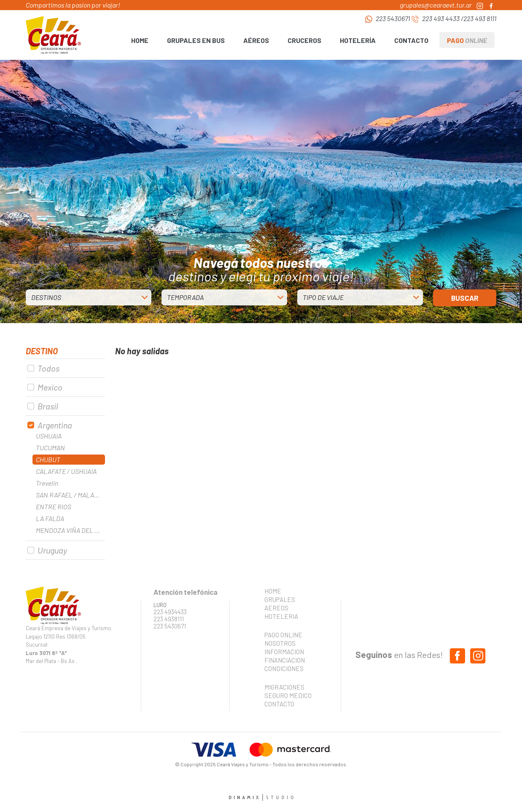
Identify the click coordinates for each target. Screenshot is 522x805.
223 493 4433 (441, 18)
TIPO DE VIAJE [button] (323, 297)
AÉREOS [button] (256, 40)
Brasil (48, 406)
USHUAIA (49, 436)
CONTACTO (411, 40)
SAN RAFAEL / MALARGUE (70, 495)
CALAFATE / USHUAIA (66, 471)
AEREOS (276, 608)
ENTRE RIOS (53, 507)
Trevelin (47, 483)
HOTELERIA (281, 616)
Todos (48, 368)
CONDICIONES (284, 668)
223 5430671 (393, 18)
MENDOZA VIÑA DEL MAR (70, 530)
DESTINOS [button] (46, 297)
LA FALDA (50, 518)
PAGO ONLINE (283, 635)
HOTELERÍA (358, 40)
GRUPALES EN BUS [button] (196, 40)
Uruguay (52, 550)
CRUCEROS (304, 40)
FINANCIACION (284, 660)
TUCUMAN (50, 448)
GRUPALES (279, 599)
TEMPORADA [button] (185, 297)
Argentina (55, 425)
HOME (139, 40)
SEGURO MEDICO (285, 695)
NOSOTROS (280, 643)
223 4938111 (168, 619)
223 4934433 (170, 612)
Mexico (50, 387)
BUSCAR (465, 298)
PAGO (467, 40)
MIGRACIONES (284, 687)
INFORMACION (284, 651)
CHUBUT (48, 459)
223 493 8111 (479, 18)
